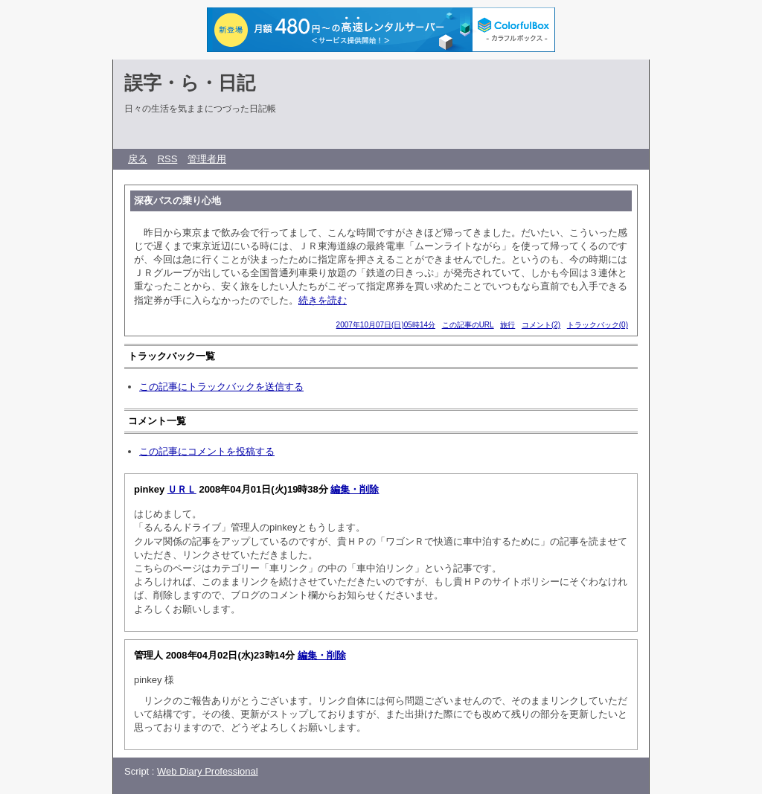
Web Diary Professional (207, 771)
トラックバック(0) (597, 325)
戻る (137, 158)
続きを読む (322, 300)
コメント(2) (541, 325)
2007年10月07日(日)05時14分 (385, 325)
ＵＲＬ (181, 489)
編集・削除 (354, 489)
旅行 (507, 325)
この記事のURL (468, 325)
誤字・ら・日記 (189, 82)
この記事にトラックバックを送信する (221, 386)
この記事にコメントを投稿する (207, 451)
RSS (168, 158)
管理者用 (207, 158)
